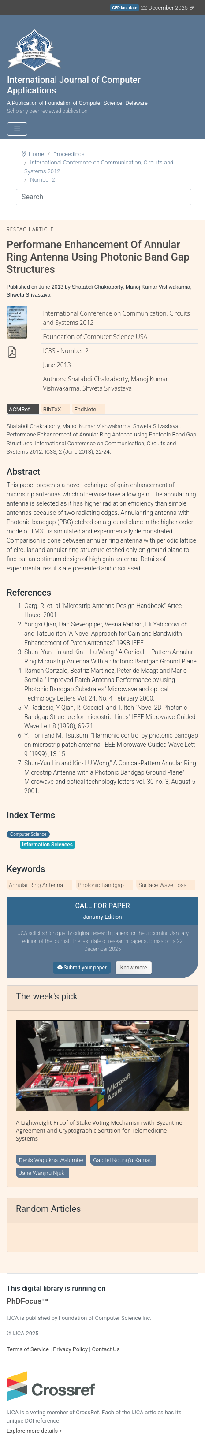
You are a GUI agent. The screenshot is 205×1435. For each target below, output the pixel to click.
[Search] (103, 197)
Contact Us (105, 1349)
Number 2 (42, 179)
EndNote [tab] (85, 409)
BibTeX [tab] (52, 409)
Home (36, 154)
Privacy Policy (70, 1349)
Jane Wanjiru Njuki (42, 1173)
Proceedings (69, 154)
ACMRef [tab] (19, 409)
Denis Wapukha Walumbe (51, 1160)
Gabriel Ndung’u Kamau (123, 1160)
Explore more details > (34, 1431)
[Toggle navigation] (17, 129)
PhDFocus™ (27, 1301)
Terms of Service (28, 1349)
